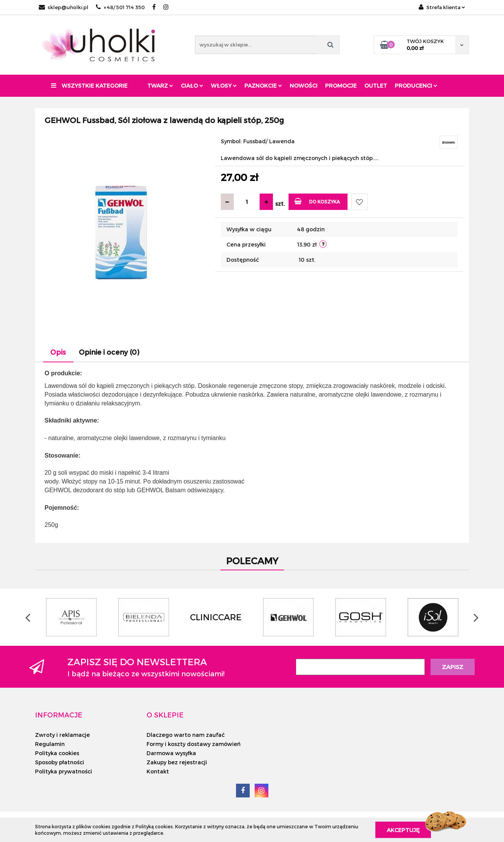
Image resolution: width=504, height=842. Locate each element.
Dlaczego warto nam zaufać (186, 735)
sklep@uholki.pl (63, 7)
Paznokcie (263, 85)
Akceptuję (403, 829)
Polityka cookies (57, 753)
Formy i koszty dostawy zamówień (194, 744)
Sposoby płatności (59, 762)
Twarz (160, 85)
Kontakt (158, 771)
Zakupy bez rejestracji (177, 762)
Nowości (303, 85)
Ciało (192, 85)
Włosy (224, 85)
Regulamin (50, 744)
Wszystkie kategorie (89, 85)
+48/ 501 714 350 (120, 7)
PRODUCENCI (416, 85)
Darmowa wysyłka (171, 753)
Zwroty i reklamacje (62, 735)
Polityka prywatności (63, 771)
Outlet (375, 85)
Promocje (341, 85)
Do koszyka (317, 201)
